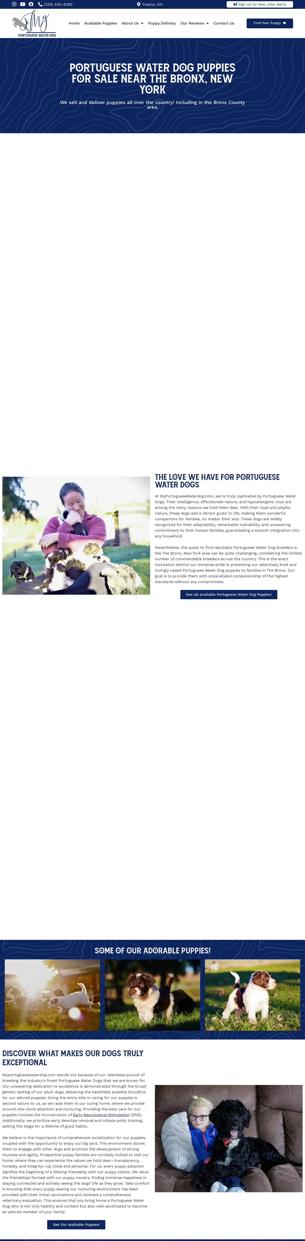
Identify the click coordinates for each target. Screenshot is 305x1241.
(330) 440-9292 (58, 4)
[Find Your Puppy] (284, 23)
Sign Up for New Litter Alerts (262, 4)
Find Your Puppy (267, 23)
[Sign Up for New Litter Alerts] (235, 4)
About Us (132, 23)
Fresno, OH (152, 4)
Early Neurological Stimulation (101, 1115)
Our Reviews (195, 23)
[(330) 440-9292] (40, 4)
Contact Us (224, 23)
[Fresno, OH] (139, 4)
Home (74, 23)
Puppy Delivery (162, 23)
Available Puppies (100, 23)
